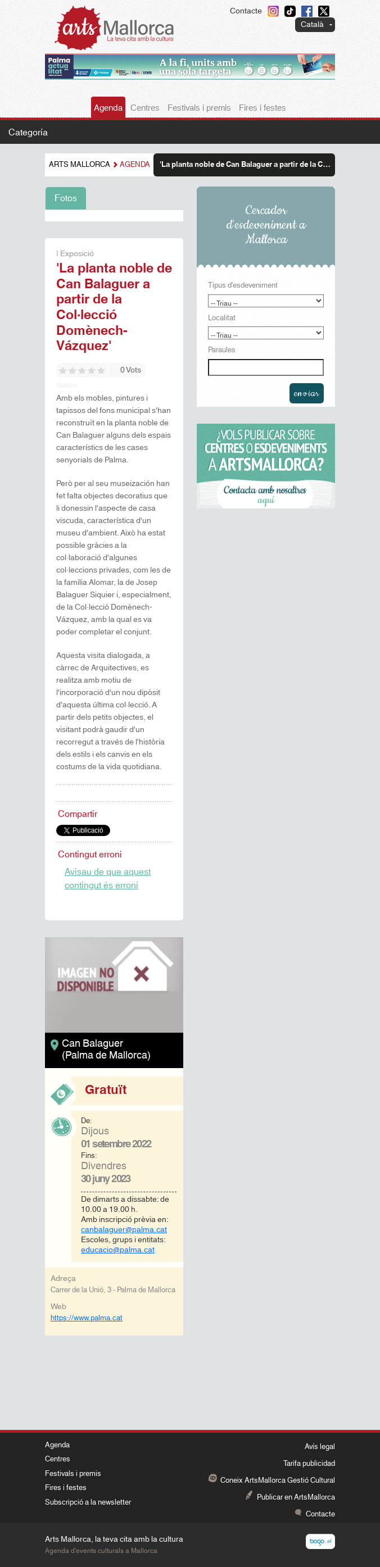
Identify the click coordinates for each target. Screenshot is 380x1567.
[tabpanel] (114, 215)
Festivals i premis (199, 108)
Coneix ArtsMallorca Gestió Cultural (277, 1480)
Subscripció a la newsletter (88, 1502)
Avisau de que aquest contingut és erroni (108, 879)
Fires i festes (262, 108)
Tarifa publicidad (309, 1463)
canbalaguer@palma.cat (124, 1230)
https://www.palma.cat (87, 1318)
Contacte (246, 11)
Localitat (222, 318)
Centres (145, 108)
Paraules (222, 350)
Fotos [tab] (66, 198)
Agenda (108, 108)
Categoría (28, 132)
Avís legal (320, 1447)
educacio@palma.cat (118, 1250)
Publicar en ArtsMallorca (296, 1497)
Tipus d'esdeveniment (243, 286)
